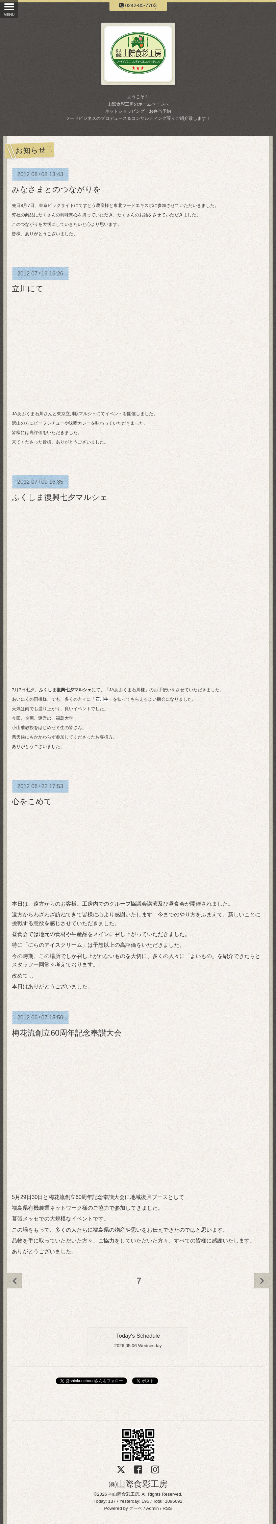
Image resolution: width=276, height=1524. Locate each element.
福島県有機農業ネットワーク (47, 1208)
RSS (167, 1508)
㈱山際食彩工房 (138, 1484)
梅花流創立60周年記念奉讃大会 (67, 1032)
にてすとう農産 (89, 205)
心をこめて (32, 801)
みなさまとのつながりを (56, 189)
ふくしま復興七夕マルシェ (60, 497)
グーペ (135, 1508)
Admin (152, 1508)
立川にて (28, 288)
